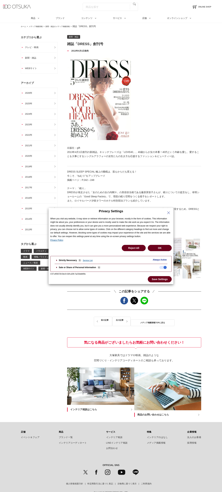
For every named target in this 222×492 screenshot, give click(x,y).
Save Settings (160, 279)
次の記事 (169, 320)
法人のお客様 (194, 428)
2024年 (30, 115)
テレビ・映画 (34, 47)
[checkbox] (163, 267)
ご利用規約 (146, 474)
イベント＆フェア (30, 428)
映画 (25, 261)
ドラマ (26, 255)
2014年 (30, 223)
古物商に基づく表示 (127, 474)
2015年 (30, 212)
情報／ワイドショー (43, 261)
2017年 (30, 190)
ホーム (24, 26)
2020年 (30, 158)
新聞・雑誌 (33, 58)
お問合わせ (112, 439)
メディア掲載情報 (40, 26)
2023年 (30, 126)
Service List (88, 260)
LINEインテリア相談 (117, 433)
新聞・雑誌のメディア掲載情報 (67, 26)
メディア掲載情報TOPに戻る (134, 320)
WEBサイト (33, 69)
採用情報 (192, 433)
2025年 (30, 104)
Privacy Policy (56, 240)
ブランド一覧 (66, 428)
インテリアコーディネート (73, 433)
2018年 (30, 180)
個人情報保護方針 (74, 474)
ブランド (60, 18)
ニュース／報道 (30, 267)
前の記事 (98, 320)
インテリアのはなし (157, 428)
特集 (149, 423)
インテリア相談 (114, 428)
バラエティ (41, 255)
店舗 (144, 18)
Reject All (133, 248)
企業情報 (192, 423)
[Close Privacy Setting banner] (168, 213)
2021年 (30, 147)
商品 (33, 18)
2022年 (30, 137)
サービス (117, 18)
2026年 (30, 93)
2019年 (30, 169)
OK (160, 248)
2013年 (30, 233)
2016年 (30, 201)
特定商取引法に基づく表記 (100, 474)
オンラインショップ (177, 18)
